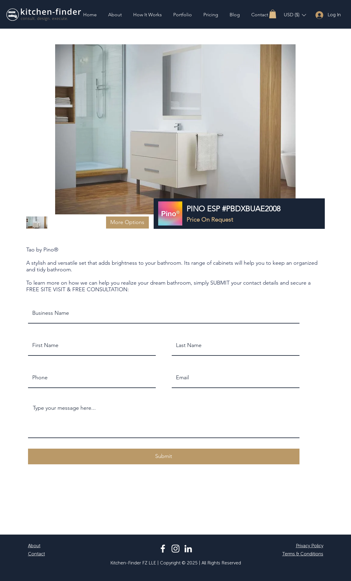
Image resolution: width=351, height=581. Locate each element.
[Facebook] (163, 548)
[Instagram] (175, 548)
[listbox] (295, 15)
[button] (272, 14)
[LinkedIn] (188, 548)
